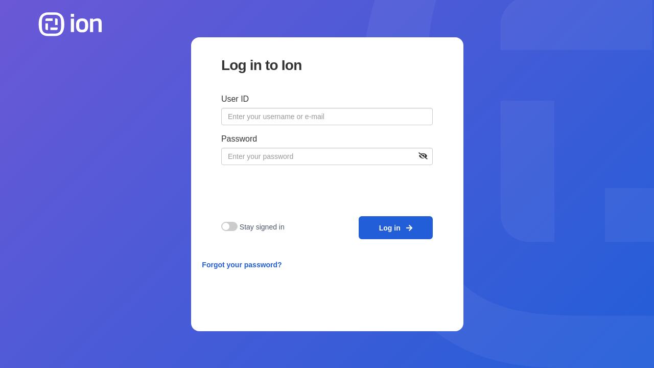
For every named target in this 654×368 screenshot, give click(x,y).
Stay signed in (262, 227)
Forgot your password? (242, 265)
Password (239, 138)
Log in (396, 228)
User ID (235, 99)
